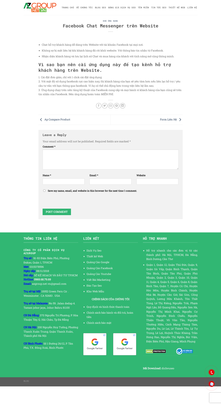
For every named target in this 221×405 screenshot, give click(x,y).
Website (140, 175)
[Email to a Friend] (110, 105)
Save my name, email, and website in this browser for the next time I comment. (92, 190)
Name (47, 175)
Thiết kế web (177, 7)
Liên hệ (192, 7)
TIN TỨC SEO (158, 7)
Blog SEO (100, 7)
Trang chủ (68, 7)
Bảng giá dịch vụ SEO (122, 7)
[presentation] (68, 202)
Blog (26, 381)
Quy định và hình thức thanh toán (108, 306)
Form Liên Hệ (171, 119)
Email (94, 175)
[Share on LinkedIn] (122, 105)
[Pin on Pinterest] (116, 105)
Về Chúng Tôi (84, 7)
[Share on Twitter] (104, 105)
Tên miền (143, 7)
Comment (49, 146)
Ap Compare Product (54, 119)
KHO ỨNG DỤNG (110, 21)
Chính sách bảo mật (99, 322)
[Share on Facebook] (98, 105)
